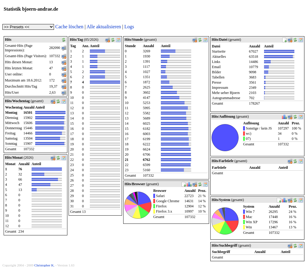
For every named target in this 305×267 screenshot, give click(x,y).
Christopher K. (44, 265)
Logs (129, 26)
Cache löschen (69, 26)
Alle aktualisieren (103, 26)
